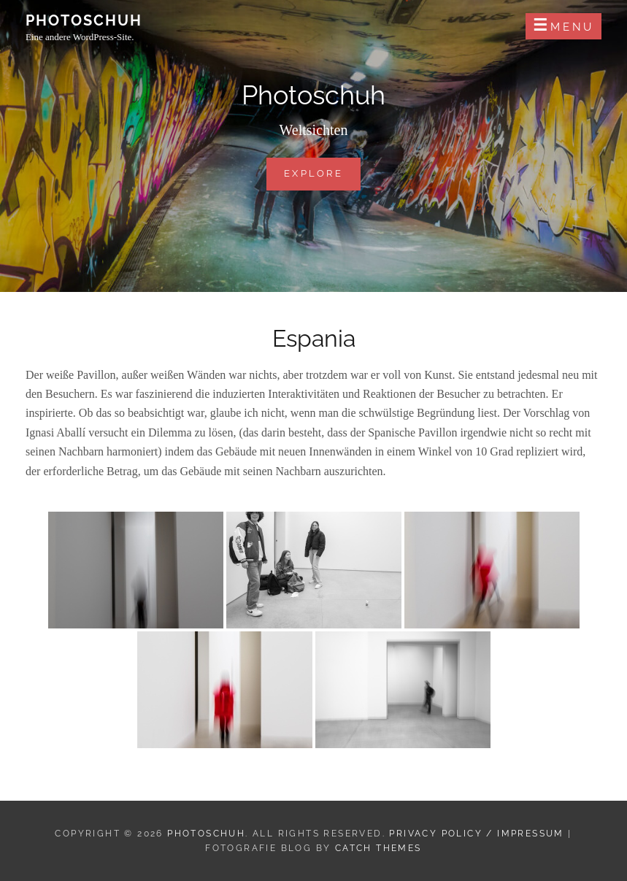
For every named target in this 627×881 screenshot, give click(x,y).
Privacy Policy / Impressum (476, 833)
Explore (322, 172)
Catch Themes (378, 848)
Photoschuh (84, 20)
